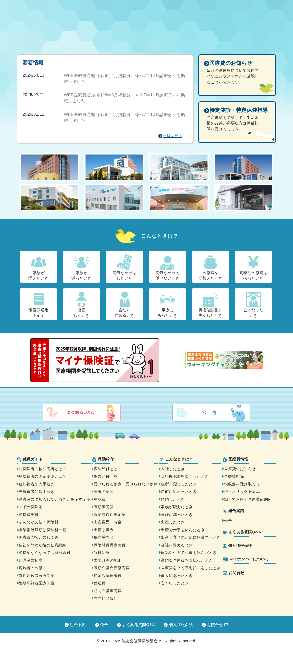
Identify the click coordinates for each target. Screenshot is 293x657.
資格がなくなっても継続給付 (44, 552)
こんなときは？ (176, 459)
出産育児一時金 (108, 522)
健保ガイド (30, 459)
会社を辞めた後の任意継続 (42, 545)
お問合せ (234, 572)
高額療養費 (104, 507)
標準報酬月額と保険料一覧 (42, 530)
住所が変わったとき (179, 484)
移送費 (100, 583)
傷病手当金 (104, 537)
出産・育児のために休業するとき (191, 537)
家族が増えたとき (38, 267)
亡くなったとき (253, 305)
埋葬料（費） (106, 598)
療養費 (100, 499)
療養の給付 (104, 491)
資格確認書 (28, 514)
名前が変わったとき (179, 491)
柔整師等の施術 (108, 560)
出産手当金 (104, 530)
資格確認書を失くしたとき (211, 305)
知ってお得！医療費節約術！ (250, 499)
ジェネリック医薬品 (242, 491)
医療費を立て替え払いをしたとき (191, 568)
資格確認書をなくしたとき (185, 476)
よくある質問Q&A (242, 532)
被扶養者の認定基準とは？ (42, 476)
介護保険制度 (30, 560)
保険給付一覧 (106, 476)
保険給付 (103, 459)
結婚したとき (173, 499)
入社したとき (173, 469)
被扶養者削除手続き (36, 491)
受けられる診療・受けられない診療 (126, 484)
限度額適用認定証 (38, 305)
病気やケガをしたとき (125, 267)
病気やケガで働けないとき (168, 267)
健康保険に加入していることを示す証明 (54, 499)
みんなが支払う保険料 (38, 522)
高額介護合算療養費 (112, 568)
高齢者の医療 (30, 568)
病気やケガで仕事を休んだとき (189, 552)
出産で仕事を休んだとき (183, 530)
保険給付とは (106, 469)
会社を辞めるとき (124, 305)
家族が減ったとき (81, 267)
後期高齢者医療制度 (36, 583)
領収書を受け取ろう (242, 484)
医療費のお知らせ (240, 469)
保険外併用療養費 (110, 545)
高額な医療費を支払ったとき (187, 560)
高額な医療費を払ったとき (253, 267)
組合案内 (233, 510)
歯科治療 (102, 552)
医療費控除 (234, 476)
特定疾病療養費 (108, 575)
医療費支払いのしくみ (38, 537)
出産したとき (82, 305)
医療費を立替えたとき (211, 267)
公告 (228, 520)
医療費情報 (235, 459)
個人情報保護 (237, 545)
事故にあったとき (167, 305)
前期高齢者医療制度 (36, 575)
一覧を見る (170, 136)
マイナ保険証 (30, 507)
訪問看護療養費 (108, 591)
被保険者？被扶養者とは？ (42, 469)
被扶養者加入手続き (36, 484)
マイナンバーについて (246, 559)
